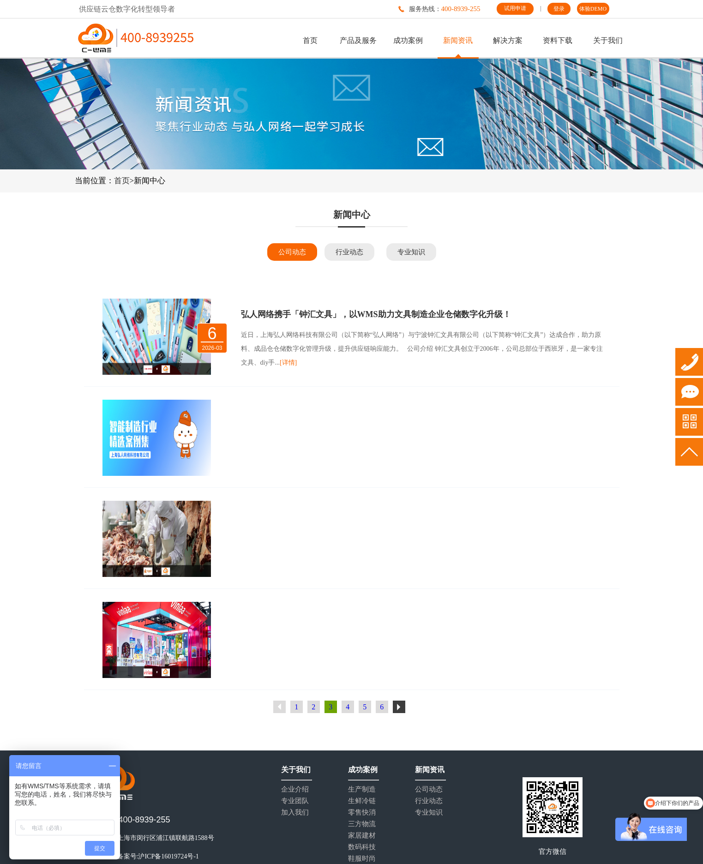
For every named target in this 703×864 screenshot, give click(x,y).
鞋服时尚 (362, 858)
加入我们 (295, 812)
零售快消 (362, 812)
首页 (310, 40)
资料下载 (557, 40)
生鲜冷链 (362, 801)
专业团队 (295, 801)
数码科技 (362, 847)
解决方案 (508, 40)
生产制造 (362, 789)
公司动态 (292, 252)
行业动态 (349, 252)
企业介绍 (295, 789)
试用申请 (515, 8)
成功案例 (408, 40)
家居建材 (362, 835)
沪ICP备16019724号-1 (168, 856)
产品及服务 (358, 40)
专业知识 (411, 252)
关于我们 (608, 40)
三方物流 (362, 824)
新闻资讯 (458, 40)
